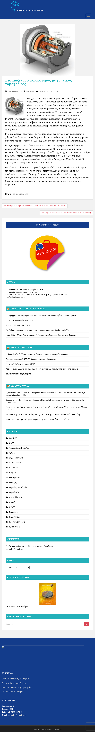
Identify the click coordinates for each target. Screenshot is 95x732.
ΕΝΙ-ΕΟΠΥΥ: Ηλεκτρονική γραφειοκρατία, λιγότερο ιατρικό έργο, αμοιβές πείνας (39, 419)
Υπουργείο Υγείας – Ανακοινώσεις (27, 309)
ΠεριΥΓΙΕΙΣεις (14, 517)
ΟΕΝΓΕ (12, 507)
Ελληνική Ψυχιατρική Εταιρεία (14, 683)
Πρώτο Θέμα (14, 527)
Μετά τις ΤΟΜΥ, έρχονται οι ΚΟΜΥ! (20, 364)
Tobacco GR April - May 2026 (18, 325)
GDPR (11, 443)
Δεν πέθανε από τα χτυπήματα (18, 374)
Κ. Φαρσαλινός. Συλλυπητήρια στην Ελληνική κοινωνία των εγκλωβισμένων (37, 354)
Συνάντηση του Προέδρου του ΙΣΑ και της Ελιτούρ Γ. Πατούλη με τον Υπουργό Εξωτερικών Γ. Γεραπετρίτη (45, 401)
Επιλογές (13, 482)
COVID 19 (13, 438)
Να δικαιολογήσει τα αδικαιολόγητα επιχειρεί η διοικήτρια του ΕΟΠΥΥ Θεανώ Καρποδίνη (43, 414)
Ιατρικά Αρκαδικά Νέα (18, 487)
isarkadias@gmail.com (15, 549)
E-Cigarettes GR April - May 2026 (19, 320)
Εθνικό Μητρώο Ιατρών (47, 224)
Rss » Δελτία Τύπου (19, 386)
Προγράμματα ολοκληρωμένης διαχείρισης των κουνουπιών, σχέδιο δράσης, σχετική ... (42, 315)
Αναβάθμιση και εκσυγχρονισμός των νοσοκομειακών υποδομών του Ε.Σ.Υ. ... (38, 330)
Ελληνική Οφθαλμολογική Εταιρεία (16, 687)
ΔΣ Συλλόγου (15, 463)
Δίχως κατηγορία (45, 91)
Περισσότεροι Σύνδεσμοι (12, 691)
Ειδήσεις (56, 91)
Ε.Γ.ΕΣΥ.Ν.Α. (14, 467)
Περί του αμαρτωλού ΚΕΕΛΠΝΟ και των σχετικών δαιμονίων (31, 359)
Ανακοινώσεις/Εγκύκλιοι (19, 448)
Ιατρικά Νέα (14, 492)
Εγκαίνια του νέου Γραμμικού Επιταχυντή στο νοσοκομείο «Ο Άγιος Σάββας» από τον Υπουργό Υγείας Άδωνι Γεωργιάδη (45, 394)
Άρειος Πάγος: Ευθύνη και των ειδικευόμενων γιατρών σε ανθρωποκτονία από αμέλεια (42, 369)
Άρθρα (11, 453)
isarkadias (30, 91)
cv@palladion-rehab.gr (16, 297)
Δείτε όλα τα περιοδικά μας (17, 606)
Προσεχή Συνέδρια (17, 522)
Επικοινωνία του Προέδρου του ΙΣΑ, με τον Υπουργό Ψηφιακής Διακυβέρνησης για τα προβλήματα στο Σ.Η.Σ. (47, 408)
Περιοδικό (13, 512)
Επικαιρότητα (14, 477)
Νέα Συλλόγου (15, 497)
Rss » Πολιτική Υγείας (20, 347)
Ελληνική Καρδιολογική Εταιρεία (15, 679)
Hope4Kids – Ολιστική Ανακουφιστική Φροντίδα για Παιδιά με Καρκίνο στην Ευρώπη (41, 335)
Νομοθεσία (14, 502)
